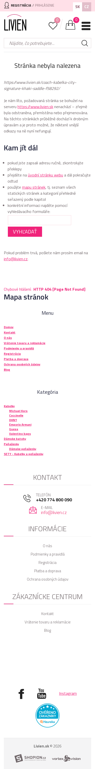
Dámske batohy (15, 438)
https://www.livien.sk (35, 107)
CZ (86, 7)
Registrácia (47, 562)
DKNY (13, 420)
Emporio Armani (20, 424)
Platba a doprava (47, 571)
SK (77, 7)
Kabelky (9, 406)
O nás (47, 546)
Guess (13, 429)
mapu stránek (33, 187)
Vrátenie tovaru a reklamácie (48, 622)
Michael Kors (18, 410)
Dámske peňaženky (22, 448)
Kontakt (47, 614)
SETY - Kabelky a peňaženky (23, 453)
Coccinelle (16, 415)
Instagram (68, 693)
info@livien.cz (16, 259)
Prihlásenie (44, 5)
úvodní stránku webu (45, 175)
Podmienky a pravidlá (48, 554)
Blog (47, 630)
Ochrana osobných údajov (47, 579)
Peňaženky (11, 444)
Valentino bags (20, 433)
